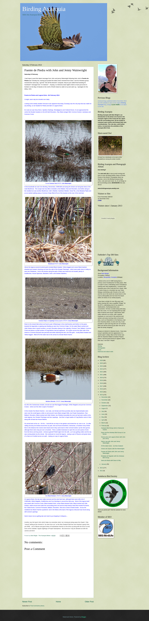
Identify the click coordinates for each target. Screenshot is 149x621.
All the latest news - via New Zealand (112, 446)
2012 (101, 470)
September (104, 405)
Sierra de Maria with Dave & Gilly (111, 460)
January (103, 464)
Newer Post (27, 602)
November (104, 400)
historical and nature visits (105, 351)
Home (58, 602)
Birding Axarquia (43, 8)
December (104, 397)
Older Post (89, 602)
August (103, 408)
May (102, 417)
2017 (101, 386)
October (103, 403)
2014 (101, 394)
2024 (101, 366)
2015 (101, 392)
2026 (101, 360)
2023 (101, 369)
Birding (100, 346)
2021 (101, 374)
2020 (101, 377)
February (104, 425)
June (103, 414)
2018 (101, 383)
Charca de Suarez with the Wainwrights (112, 448)
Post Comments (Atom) (37, 606)
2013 (101, 468)
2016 (101, 389)
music (99, 350)
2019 (101, 380)
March (103, 423)
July (102, 411)
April (102, 420)
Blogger (83, 617)
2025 (101, 363)
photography (101, 348)
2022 (101, 372)
